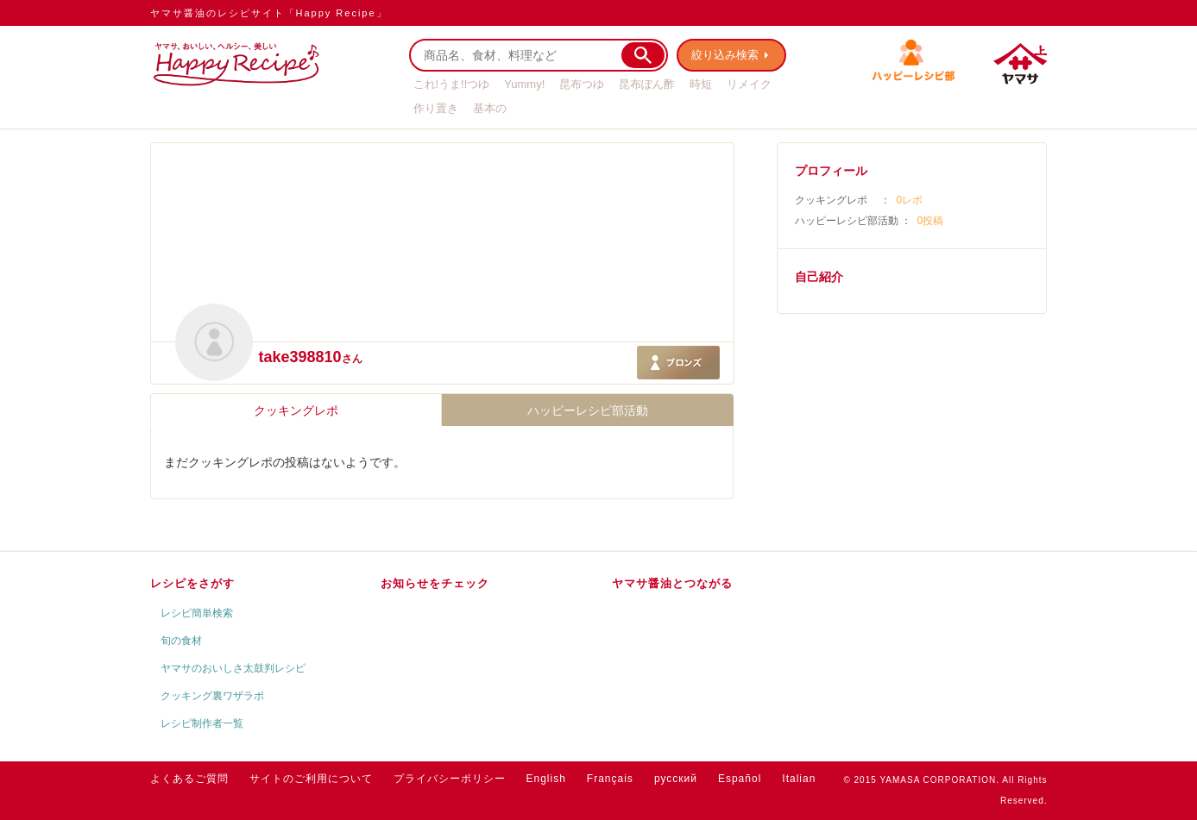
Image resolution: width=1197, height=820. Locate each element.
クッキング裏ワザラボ (212, 696)
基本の (490, 108)
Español (739, 779)
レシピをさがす (192, 583)
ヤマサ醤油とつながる (672, 583)
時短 (701, 84)
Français (610, 779)
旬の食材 (181, 641)
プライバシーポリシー (450, 779)
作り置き (435, 108)
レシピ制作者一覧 (202, 723)
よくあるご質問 (189, 779)
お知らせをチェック (435, 583)
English (546, 779)
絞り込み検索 (725, 54)
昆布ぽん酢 (647, 84)
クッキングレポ (296, 410)
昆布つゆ (581, 84)
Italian (799, 779)
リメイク (749, 84)
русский (675, 779)
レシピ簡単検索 (197, 613)
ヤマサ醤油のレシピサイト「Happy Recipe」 (268, 13)
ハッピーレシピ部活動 (587, 410)
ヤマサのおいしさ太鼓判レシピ (233, 668)
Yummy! (524, 84)
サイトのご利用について (311, 779)
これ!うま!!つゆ (451, 84)
